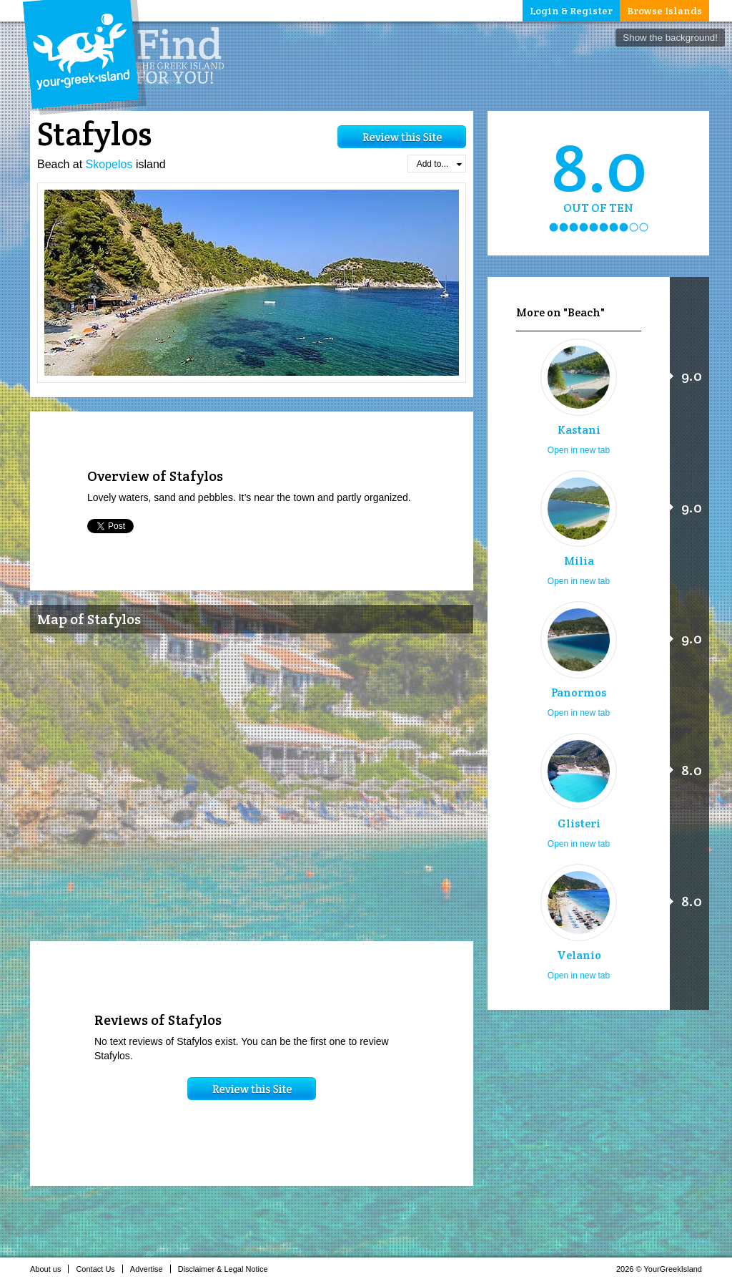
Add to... (439, 164)
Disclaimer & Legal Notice (227, 1269)
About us (49, 1269)
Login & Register (571, 10)
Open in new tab (579, 450)
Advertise (150, 1269)
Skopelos (109, 164)
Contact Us (99, 1269)
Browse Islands (664, 10)
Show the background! (670, 37)
